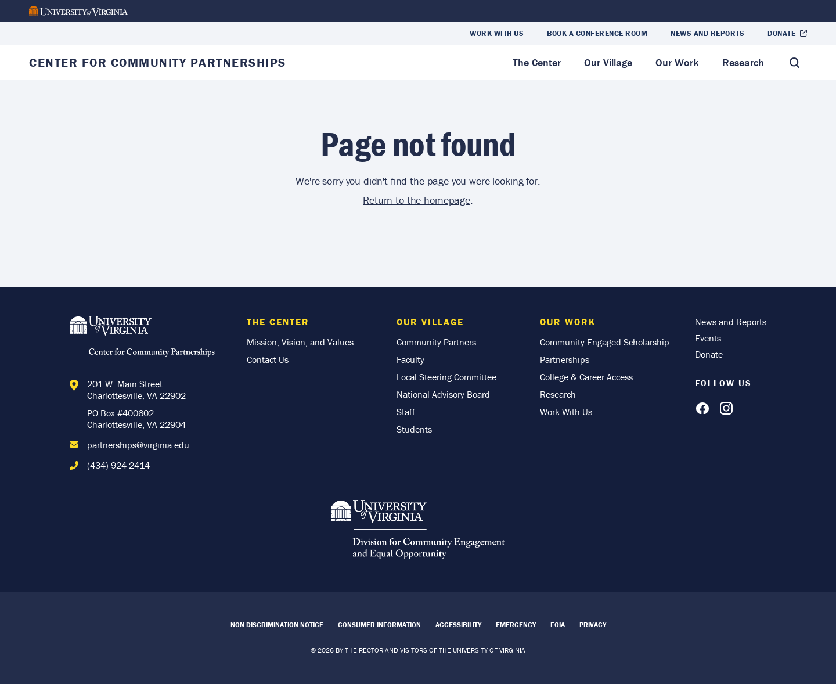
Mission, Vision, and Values (300, 342)
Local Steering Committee (446, 377)
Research (743, 62)
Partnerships (564, 359)
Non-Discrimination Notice (276, 624)
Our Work (677, 62)
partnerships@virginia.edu (138, 445)
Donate (781, 33)
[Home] (145, 338)
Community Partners (436, 342)
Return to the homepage (416, 200)
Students (414, 429)
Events (708, 338)
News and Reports (707, 33)
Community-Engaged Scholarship (604, 342)
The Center (537, 62)
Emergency (516, 624)
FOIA (557, 624)
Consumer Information (379, 624)
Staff (406, 411)
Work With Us (497, 33)
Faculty (410, 359)
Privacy (592, 624)
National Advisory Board (443, 394)
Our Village (608, 62)
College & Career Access (586, 377)
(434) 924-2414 (118, 465)
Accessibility (458, 624)
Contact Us (268, 359)
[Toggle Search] (794, 62)
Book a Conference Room (597, 33)
